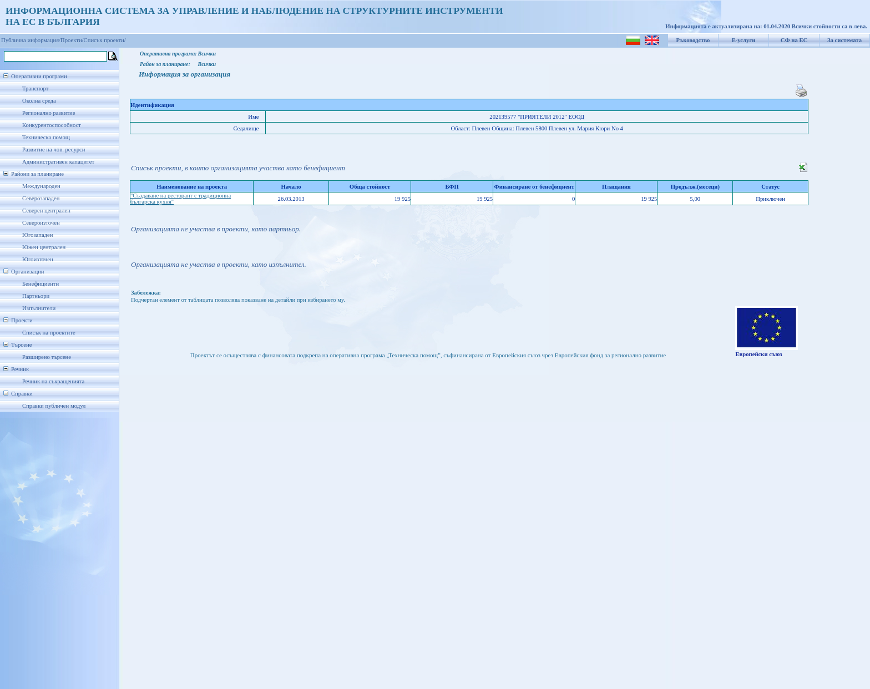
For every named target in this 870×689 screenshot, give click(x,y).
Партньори (35, 296)
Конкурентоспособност (51, 125)
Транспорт (35, 88)
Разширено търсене (46, 357)
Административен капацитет (58, 162)
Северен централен (46, 210)
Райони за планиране (37, 174)
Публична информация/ (30, 40)
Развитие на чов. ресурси (53, 149)
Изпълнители (38, 308)
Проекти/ (72, 40)
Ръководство (693, 40)
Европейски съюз (758, 354)
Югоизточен (37, 259)
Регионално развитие (48, 113)
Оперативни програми (39, 76)
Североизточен (41, 223)
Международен (41, 186)
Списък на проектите (48, 333)
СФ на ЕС (794, 40)
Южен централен (43, 247)
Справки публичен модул (53, 406)
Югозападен (37, 235)
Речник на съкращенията (53, 381)
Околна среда (39, 101)
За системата (844, 40)
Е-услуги (744, 40)
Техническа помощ (46, 137)
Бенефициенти (40, 284)
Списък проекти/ (105, 40)
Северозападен (40, 198)
